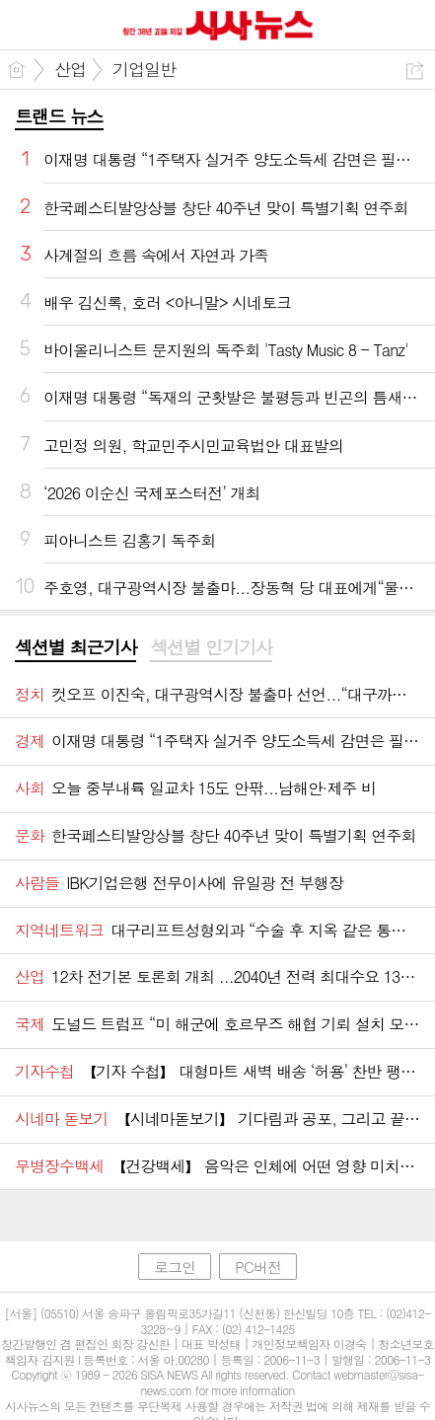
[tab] (75, 648)
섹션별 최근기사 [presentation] (75, 647)
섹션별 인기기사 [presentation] (210, 647)
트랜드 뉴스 (59, 116)
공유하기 (414, 70)
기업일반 (144, 69)
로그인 (174, 1266)
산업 (70, 69)
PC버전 (258, 1266)
